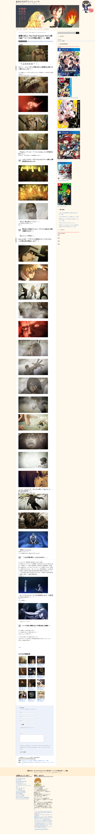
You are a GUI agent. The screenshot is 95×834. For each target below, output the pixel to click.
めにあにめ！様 (19, 782)
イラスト (30, 29)
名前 (20, 712)
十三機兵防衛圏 (61, 76)
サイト (21, 720)
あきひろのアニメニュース (28, 2)
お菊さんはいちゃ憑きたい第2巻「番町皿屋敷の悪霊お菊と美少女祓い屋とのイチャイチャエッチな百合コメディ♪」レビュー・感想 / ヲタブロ (43, 817)
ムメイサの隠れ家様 (20, 790)
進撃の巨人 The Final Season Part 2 (33, 41)
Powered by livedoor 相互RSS (41, 829)
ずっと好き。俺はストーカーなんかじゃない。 (44, 811)
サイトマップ (40, 29)
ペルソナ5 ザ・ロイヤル (63, 159)
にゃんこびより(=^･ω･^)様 (22, 798)
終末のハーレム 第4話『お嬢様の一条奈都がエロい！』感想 (35, 760)
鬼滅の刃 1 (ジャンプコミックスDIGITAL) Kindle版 (68, 97)
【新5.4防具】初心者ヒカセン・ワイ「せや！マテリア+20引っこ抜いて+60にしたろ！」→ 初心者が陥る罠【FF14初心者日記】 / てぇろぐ (43, 824)
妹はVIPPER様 (19, 793)
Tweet (19, 647)
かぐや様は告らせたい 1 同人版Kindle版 (66, 128)
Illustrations (25, 28)
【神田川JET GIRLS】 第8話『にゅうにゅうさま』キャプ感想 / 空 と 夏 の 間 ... (43, 827)
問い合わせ (46, 29)
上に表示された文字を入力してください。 (27, 727)
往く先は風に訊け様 (20, 778)
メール (21, 716)
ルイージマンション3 (62, 206)
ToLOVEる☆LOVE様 (20, 792)
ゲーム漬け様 (19, 789)
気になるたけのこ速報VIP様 (22, 797)
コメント (21, 733)
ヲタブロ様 (18, 780)
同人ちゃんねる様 (20, 796)
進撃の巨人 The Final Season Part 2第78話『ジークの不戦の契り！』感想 (47, 770)
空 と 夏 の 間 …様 (20, 788)
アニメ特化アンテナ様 (21, 784)
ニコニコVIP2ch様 (20, 794)
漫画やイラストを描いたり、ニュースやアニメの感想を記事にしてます (47, 772)
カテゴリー (60, 39)
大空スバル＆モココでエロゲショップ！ (67, 222)
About (21, 28)
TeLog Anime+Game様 (21, 781)
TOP (17, 28)
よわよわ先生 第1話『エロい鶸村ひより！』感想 (69, 216)
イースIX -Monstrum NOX (63, 180)
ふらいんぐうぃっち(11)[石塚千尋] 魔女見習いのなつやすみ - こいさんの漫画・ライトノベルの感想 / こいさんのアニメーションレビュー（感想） (43, 821)
